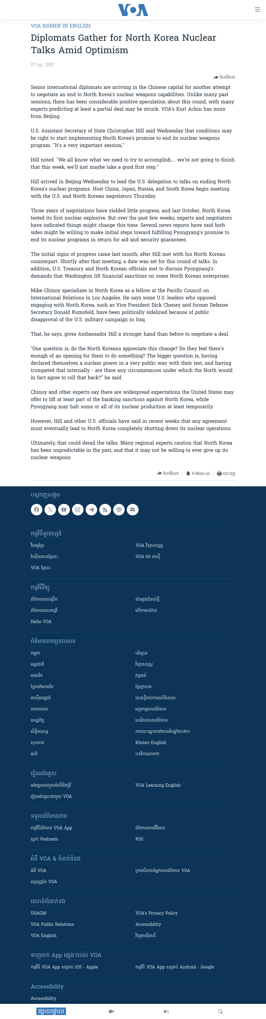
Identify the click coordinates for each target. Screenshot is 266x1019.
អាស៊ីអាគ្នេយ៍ (41, 698)
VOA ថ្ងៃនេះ (41, 568)
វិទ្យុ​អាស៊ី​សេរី (146, 936)
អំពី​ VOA (39, 871)
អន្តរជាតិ (37, 664)
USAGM (38, 913)
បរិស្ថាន (142, 653)
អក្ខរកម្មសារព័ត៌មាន (151, 709)
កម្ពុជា (35, 653)
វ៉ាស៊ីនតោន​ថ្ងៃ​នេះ (44, 557)
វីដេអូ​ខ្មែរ (37, 546)
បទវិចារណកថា (147, 754)
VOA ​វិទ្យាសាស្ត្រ (149, 546)
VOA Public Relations (52, 925)
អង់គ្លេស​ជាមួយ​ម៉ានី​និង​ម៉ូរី (51, 785)
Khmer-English (151, 743)
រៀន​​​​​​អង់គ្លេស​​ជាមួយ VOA (51, 797)
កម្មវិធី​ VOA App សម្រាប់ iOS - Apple (64, 967)
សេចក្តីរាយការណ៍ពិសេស (156, 698)
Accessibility (148, 925)
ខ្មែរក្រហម (144, 687)
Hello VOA (41, 622)
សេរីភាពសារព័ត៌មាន (152, 720)
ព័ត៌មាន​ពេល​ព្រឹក (44, 599)
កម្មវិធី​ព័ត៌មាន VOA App (51, 828)
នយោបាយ (39, 709)
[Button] (224, 77)
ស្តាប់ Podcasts (44, 839)
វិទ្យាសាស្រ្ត (144, 664)
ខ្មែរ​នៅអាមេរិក (42, 687)
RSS (139, 839)
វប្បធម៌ (141, 676)
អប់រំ (34, 754)
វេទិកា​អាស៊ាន (146, 611)
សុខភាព (37, 743)
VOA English (44, 936)
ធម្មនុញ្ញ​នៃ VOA (44, 882)
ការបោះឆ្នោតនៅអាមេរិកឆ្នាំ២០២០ (163, 732)
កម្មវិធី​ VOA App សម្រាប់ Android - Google (175, 967)
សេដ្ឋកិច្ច (37, 720)
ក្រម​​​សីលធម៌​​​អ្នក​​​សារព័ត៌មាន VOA (163, 871)
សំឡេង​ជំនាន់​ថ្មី (147, 599)
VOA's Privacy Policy (157, 913)
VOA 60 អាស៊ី (148, 557)
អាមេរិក (37, 676)
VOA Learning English (158, 785)
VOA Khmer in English (61, 26)
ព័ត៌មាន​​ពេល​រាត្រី (44, 611)
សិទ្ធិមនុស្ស (39, 732)
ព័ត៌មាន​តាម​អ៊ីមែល (150, 828)
